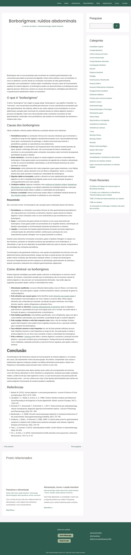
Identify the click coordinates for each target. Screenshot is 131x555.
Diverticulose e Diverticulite (99, 80)
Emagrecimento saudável (99, 91)
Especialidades (88, 3)
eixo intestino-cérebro (19, 195)
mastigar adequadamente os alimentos (46, 307)
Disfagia (93, 76)
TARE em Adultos (96, 202)
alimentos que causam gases (64, 296)
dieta (19, 495)
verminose (37, 495)
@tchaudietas (93, 536)
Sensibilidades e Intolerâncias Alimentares (105, 157)
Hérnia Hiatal (94, 117)
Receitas (93, 142)
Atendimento (76, 3)
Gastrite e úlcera (96, 102)
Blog (98, 3)
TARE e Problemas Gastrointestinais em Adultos (107, 199)
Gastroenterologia (44, 26)
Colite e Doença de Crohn (99, 54)
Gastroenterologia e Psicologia (101, 109)
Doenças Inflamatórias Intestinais (102, 87)
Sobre (66, 3)
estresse (28, 337)
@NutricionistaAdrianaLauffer (99, 539)
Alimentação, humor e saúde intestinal (61, 487)
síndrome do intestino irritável (56, 184)
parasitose (25, 495)
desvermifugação (11, 495)
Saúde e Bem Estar (12, 493)
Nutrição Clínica (95, 135)
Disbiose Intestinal (96, 72)
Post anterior (8, 446)
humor (47, 492)
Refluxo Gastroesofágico (99, 146)
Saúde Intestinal (57, 26)
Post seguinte (77, 446)
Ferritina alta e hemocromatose (101, 98)
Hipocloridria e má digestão (100, 120)
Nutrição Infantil (95, 139)
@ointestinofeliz (94, 533)
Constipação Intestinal (98, 65)
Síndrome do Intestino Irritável (100, 161)
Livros (117, 3)
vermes (31, 495)
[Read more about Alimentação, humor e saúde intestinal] (61, 474)
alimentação (34, 493)
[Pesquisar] (117, 26)
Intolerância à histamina (98, 124)
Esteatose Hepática (97, 95)
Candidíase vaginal (96, 47)
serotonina (69, 492)
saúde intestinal (60, 492)
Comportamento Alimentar (99, 61)
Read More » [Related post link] (10, 510)
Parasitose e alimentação (17, 490)
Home (59, 3)
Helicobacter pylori (96, 113)
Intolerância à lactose (97, 128)
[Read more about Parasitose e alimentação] (23, 475)
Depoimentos (107, 3)
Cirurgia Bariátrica (96, 50)
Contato (124, 3)
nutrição (52, 492)
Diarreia (92, 69)
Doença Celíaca (95, 83)
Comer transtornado (97, 58)
